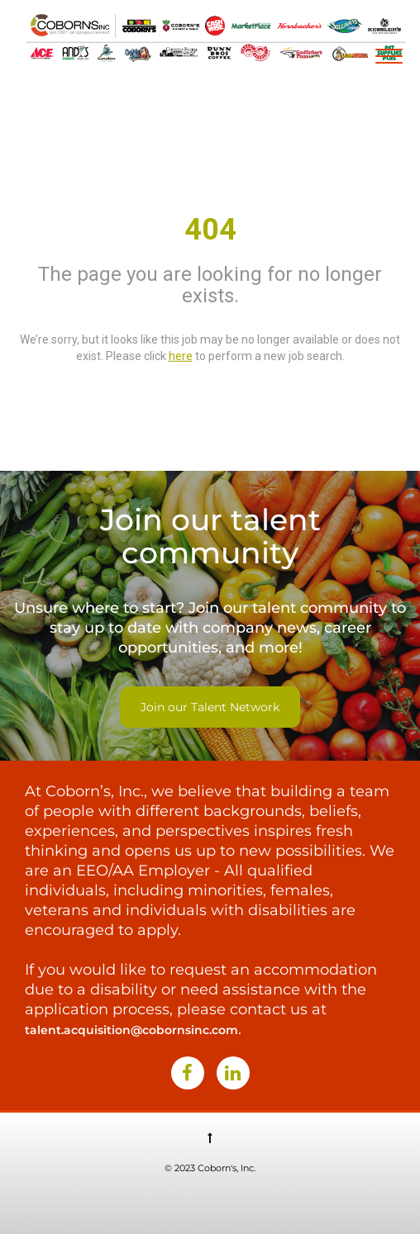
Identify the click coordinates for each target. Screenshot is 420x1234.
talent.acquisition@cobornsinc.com (131, 1030)
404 (210, 229)
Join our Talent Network (210, 707)
